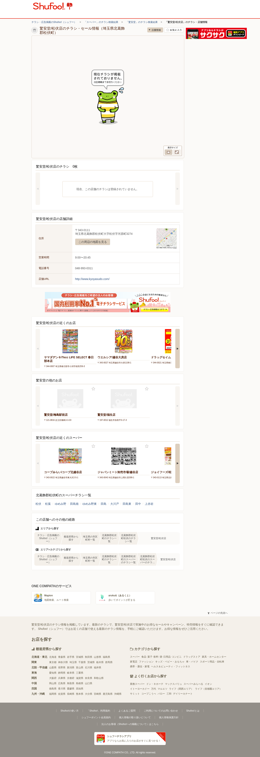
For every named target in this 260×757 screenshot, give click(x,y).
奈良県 (88, 678)
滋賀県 (79, 678)
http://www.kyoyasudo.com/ (92, 279)
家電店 (133, 661)
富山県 (79, 667)
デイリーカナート (183, 693)
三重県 (79, 672)
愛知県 (52, 672)
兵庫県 (61, 678)
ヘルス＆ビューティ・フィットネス (170, 666)
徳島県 (52, 688)
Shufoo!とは (192, 710)
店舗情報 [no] (155, 29)
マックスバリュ (173, 684)
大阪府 (52, 678)
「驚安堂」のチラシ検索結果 (142, 22)
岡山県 (52, 683)
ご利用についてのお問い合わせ (161, 710)
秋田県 (88, 657)
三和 (169, 693)
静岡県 (61, 672)
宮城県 (79, 657)
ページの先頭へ (218, 613)
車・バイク (192, 661)
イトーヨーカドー (140, 688)
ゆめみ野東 (89, 503)
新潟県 (70, 667)
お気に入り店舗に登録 (174, 29)
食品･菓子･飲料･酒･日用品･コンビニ (161, 656)
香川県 (61, 688)
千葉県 (82, 662)
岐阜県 (70, 672)
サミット (135, 693)
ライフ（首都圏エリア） (208, 688)
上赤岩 (149, 503)
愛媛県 (70, 688)
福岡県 (52, 693)
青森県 (61, 657)
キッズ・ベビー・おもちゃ (169, 661)
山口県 (88, 683)
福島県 (106, 657)
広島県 (61, 683)
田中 (138, 503)
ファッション (146, 661)
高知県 (79, 688)
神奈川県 (63, 662)
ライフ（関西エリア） (181, 688)
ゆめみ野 (60, 503)
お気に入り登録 (93, 388)
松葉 (48, 503)
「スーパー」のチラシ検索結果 (101, 22)
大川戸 (114, 503)
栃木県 (100, 662)
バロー (161, 693)
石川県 (88, 667)
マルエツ (162, 688)
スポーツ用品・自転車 (212, 661)
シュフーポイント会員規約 (96, 717)
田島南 (74, 503)
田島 (103, 503)
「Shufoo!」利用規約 (98, 710)
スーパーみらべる (193, 684)
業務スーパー (137, 684)
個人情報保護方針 (169, 717)
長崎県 (70, 693)
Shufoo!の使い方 (70, 710)
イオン (208, 684)
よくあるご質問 (126, 710)
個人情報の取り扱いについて (135, 717)
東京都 (52, 662)
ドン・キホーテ (154, 684)
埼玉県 (73, 662)
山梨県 (52, 667)
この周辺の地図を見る (92, 241)
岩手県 (70, 657)
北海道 (52, 657)
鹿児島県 (108, 693)
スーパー (135, 656)
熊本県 (79, 693)
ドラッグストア (191, 656)
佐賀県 (61, 693)
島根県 (79, 683)
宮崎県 (97, 693)
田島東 (127, 503)
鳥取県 (70, 683)
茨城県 (91, 662)
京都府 (70, 678)
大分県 (88, 693)
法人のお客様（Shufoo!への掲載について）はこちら (129, 724)
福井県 (97, 667)
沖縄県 (117, 693)
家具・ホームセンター (214, 656)
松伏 (38, 503)
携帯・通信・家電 (140, 666)
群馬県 (109, 662)
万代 (153, 688)
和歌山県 (99, 678)
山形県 (97, 657)
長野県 (61, 667)
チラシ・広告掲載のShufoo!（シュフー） (53, 22)
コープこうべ (148, 693)
